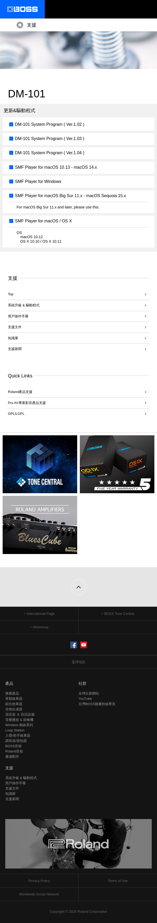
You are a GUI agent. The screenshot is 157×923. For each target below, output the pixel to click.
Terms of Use (118, 881)
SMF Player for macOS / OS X (43, 221)
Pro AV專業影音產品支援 (27, 403)
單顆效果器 (13, 699)
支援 (31, 25)
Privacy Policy (39, 881)
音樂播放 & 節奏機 (19, 720)
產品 (9, 683)
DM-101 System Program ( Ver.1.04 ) (49, 153)
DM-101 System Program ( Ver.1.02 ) (49, 124)
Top (10, 294)
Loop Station (14, 730)
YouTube (85, 699)
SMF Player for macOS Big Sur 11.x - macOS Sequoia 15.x (70, 195)
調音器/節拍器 (16, 741)
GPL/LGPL (16, 414)
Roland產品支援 (20, 392)
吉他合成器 (13, 709)
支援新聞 (15, 349)
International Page (41, 614)
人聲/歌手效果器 (17, 735)
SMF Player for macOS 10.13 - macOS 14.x (56, 167)
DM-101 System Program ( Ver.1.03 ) (49, 138)
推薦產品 (12, 693)
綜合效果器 (13, 704)
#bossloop (40, 627)
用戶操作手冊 (18, 316)
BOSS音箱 (13, 746)
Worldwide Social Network (39, 894)
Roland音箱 (14, 751)
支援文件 (15, 327)
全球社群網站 (88, 693)
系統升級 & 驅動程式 (24, 305)
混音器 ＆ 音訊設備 (20, 714)
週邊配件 (12, 757)
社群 (82, 683)
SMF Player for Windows (38, 181)
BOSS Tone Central (119, 614)
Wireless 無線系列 (19, 725)
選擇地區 (78, 662)
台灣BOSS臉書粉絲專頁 (96, 704)
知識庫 (13, 338)
